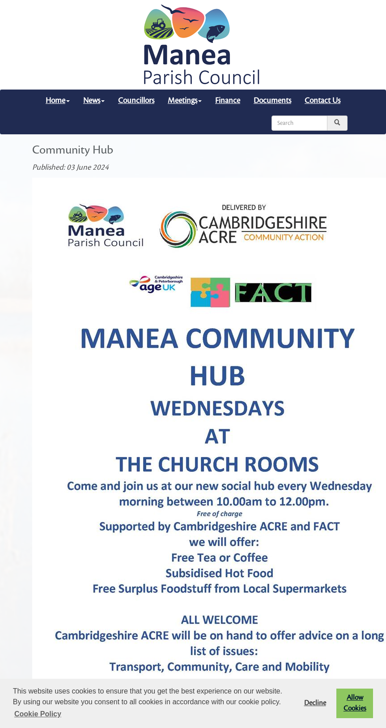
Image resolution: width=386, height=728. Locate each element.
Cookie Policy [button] (37, 714)
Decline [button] (315, 703)
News (94, 100)
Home (58, 100)
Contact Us (322, 100)
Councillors (136, 100)
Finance (227, 100)
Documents (272, 100)
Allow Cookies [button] (355, 703)
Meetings (185, 100)
